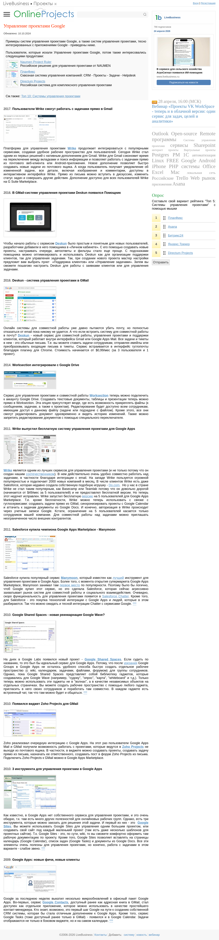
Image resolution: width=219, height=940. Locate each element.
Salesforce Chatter (115, 596)
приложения (162, 184)
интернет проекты (165, 150)
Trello (182, 178)
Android (207, 160)
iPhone (159, 166)
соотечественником (40, 474)
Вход (196, 3)
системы (190, 166)
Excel (158, 172)
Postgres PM (166, 154)
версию (87, 496)
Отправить (161, 262)
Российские (163, 178)
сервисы (179, 145)
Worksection (99, 395)
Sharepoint (204, 145)
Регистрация (208, 3)
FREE (172, 160)
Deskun (61, 243)
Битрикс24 (175, 235)
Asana (178, 184)
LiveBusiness (172, 17)
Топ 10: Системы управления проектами (50, 96)
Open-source (184, 133)
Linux (158, 160)
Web (195, 178)
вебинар (154, 934)
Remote (207, 133)
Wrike (72, 148)
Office (209, 166)
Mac (175, 172)
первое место (70, 585)
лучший (118, 578)
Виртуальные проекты (199, 150)
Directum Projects (32, 81)
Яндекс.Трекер (179, 244)
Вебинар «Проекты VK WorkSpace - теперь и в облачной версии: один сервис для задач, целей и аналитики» (183, 113)
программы (164, 139)
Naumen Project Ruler (35, 62)
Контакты (100, 934)
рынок (208, 178)
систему (129, 934)
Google (188, 160)
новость (141, 934)
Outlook (160, 133)
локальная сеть (201, 173)
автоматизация (203, 155)
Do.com (114, 485)
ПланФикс (27, 71)
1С (186, 154)
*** (134, 603)
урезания (130, 663)
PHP (173, 166)
